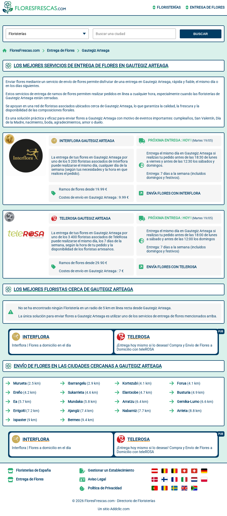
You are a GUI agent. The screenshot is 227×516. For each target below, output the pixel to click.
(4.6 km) (83, 392)
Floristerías (169, 7)
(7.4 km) (80, 411)
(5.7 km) (22, 402)
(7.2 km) (26, 411)
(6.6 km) (195, 402)
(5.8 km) (82, 402)
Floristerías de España (33, 470)
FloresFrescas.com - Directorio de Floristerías (120, 501)
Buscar (200, 34)
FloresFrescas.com (25, 50)
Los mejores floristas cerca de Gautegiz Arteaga (73, 289)
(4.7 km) (137, 392)
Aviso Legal (97, 479)
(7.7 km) (136, 411)
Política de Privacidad (105, 488)
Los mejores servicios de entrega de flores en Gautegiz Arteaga (91, 65)
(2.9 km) (84, 383)
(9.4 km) (81, 420)
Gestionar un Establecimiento (111, 470)
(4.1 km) (137, 383)
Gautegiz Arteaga (95, 50)
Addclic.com (119, 509)
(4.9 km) (190, 392)
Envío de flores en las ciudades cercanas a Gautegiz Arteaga (88, 366)
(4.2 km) (24, 392)
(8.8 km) (189, 411)
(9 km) (25, 420)
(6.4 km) (135, 402)
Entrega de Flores (207, 7)
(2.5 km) (27, 383)
